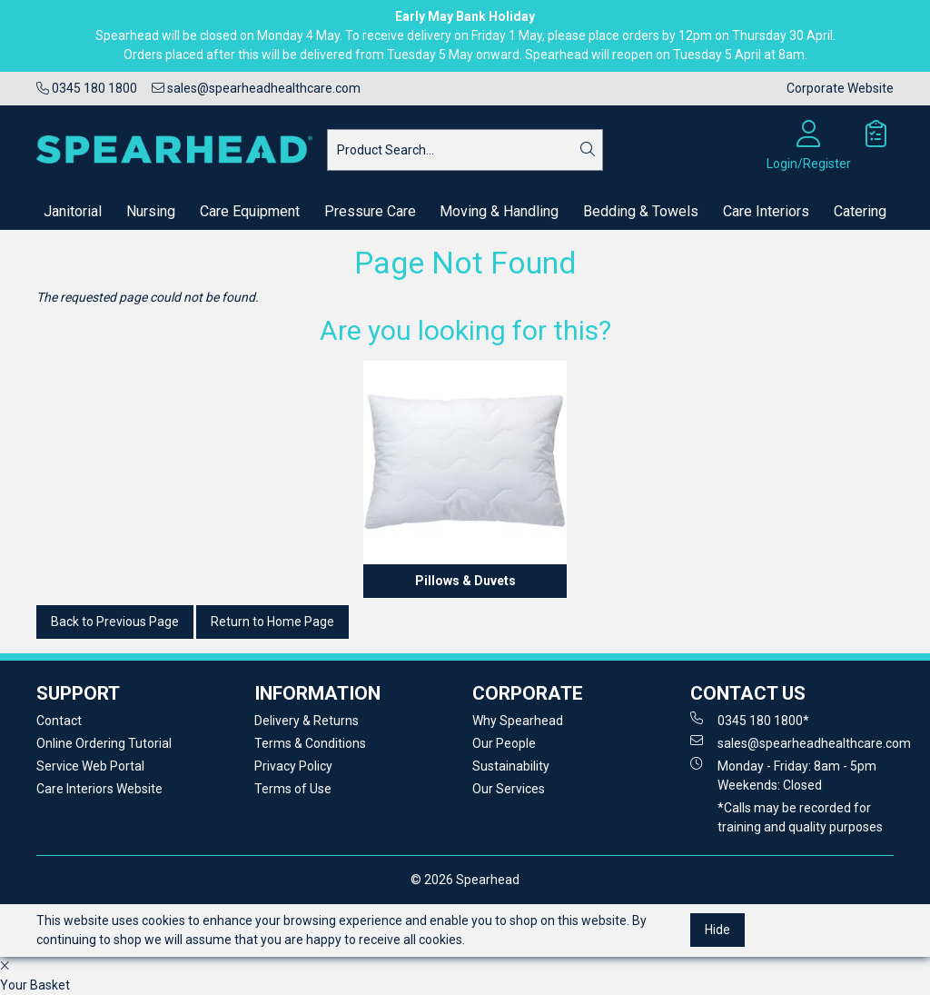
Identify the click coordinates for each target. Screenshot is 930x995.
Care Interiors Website (99, 788)
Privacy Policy (293, 766)
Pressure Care (370, 211)
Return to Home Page (272, 621)
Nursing (150, 211)
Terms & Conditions (310, 743)
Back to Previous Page (115, 621)
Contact (59, 720)
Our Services (508, 788)
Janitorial (73, 211)
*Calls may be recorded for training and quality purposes (800, 817)
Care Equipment (250, 211)
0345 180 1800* (749, 719)
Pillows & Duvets (465, 580)
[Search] (587, 149)
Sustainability (510, 766)
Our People (504, 743)
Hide (717, 929)
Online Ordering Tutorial (104, 743)
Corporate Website (840, 88)
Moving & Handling (499, 211)
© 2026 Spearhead (465, 879)
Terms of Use (292, 788)
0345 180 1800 (86, 88)
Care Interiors (766, 211)
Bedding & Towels (640, 211)
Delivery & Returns (306, 720)
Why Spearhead (517, 720)
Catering (860, 211)
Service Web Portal (90, 766)
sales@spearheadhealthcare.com (256, 88)
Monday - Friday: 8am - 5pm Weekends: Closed (783, 774)
